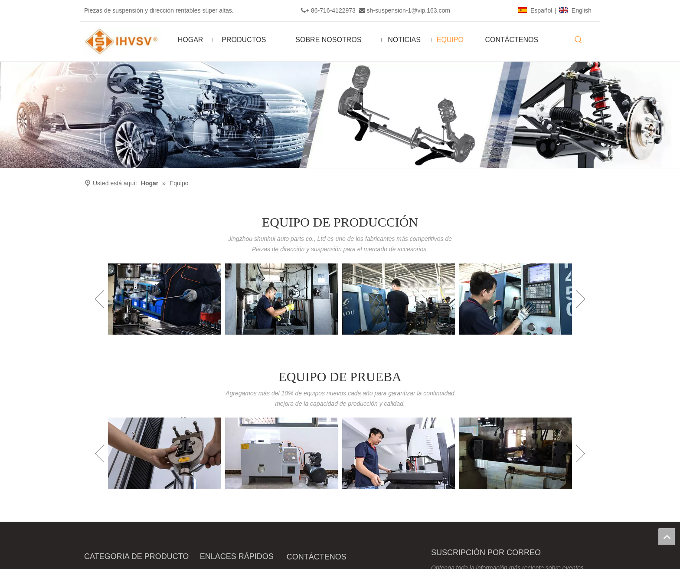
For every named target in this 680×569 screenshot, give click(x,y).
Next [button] (580, 299)
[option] (164, 299)
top (666, 536)
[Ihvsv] (340, 115)
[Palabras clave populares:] (578, 40)
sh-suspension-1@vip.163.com (408, 10)
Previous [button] (99, 299)
